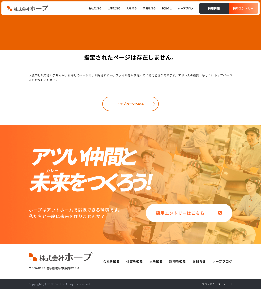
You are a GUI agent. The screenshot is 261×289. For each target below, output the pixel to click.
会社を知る (111, 261)
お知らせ (199, 261)
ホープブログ (222, 261)
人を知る (156, 261)
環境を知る (177, 261)
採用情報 (214, 8)
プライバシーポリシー (215, 284)
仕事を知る (134, 261)
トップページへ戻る (130, 104)
